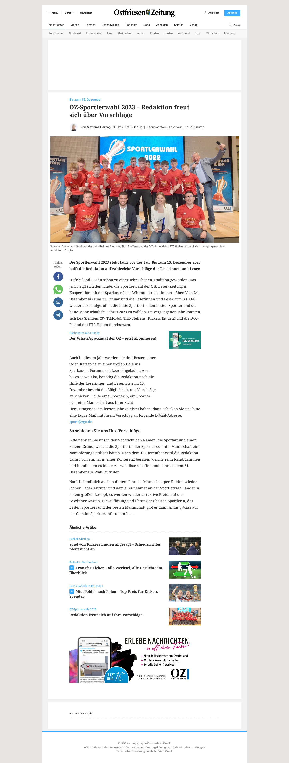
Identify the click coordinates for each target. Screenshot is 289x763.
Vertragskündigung (158, 747)
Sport (198, 33)
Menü (52, 12)
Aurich (141, 33)
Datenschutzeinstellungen (189, 747)
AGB (87, 747)
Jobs (147, 25)
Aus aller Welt (94, 33)
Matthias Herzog (99, 127)
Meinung (229, 33)
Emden (154, 33)
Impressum (116, 747)
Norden (168, 33)
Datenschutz (99, 747)
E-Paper (69, 12)
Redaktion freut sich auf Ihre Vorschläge (105, 614)
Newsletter (86, 12)
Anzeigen (162, 25)
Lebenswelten (110, 25)
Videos (75, 25)
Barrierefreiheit (134, 747)
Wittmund (184, 33)
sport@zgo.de (80, 421)
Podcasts (131, 25)
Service (178, 25)
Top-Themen (56, 33)
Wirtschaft (212, 33)
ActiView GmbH (163, 751)
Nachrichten (56, 25)
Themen (90, 25)
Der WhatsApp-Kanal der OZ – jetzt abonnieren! (112, 338)
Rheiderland (124, 33)
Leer (110, 33)
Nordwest (75, 33)
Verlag (194, 25)
